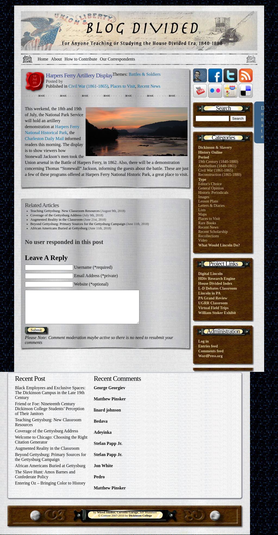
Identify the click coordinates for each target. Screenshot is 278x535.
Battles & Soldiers (144, 74)
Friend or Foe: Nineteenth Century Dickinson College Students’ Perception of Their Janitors (49, 408)
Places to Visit (122, 86)
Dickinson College (140, 515)
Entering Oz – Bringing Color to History (50, 483)
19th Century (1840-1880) (218, 162)
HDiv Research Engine (216, 279)
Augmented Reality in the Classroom (56, 219)
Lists (202, 210)
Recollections (208, 236)
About (56, 59)
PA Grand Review (212, 298)
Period (203, 157)
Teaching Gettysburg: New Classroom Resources (65, 211)
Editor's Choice (210, 184)
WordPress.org (210, 356)
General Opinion (211, 188)
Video (202, 240)
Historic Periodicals (213, 193)
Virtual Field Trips (213, 308)
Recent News (148, 86)
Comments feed (211, 351)
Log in (203, 341)
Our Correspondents (117, 59)
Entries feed (208, 346)
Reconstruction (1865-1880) (219, 175)
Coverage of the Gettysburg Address (56, 215)
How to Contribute (81, 59)
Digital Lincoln (210, 274)
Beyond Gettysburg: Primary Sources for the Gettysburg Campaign (77, 224)
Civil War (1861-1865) (88, 86)
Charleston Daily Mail (44, 138)
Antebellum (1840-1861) (217, 166)
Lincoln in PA (209, 293)
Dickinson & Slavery (215, 147)
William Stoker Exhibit (217, 313)
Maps (202, 214)
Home (43, 59)
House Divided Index (215, 283)
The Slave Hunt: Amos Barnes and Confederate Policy (45, 474)
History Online (210, 152)
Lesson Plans (208, 201)
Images (203, 197)
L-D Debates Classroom (217, 288)
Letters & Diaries (211, 206)
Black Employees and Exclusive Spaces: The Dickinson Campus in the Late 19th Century (50, 392)
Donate (262, 122)
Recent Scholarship (213, 232)
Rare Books (207, 223)
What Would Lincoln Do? (219, 245)
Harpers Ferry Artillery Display (79, 75)
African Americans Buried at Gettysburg (59, 228)
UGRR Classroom (213, 303)
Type (202, 180)
